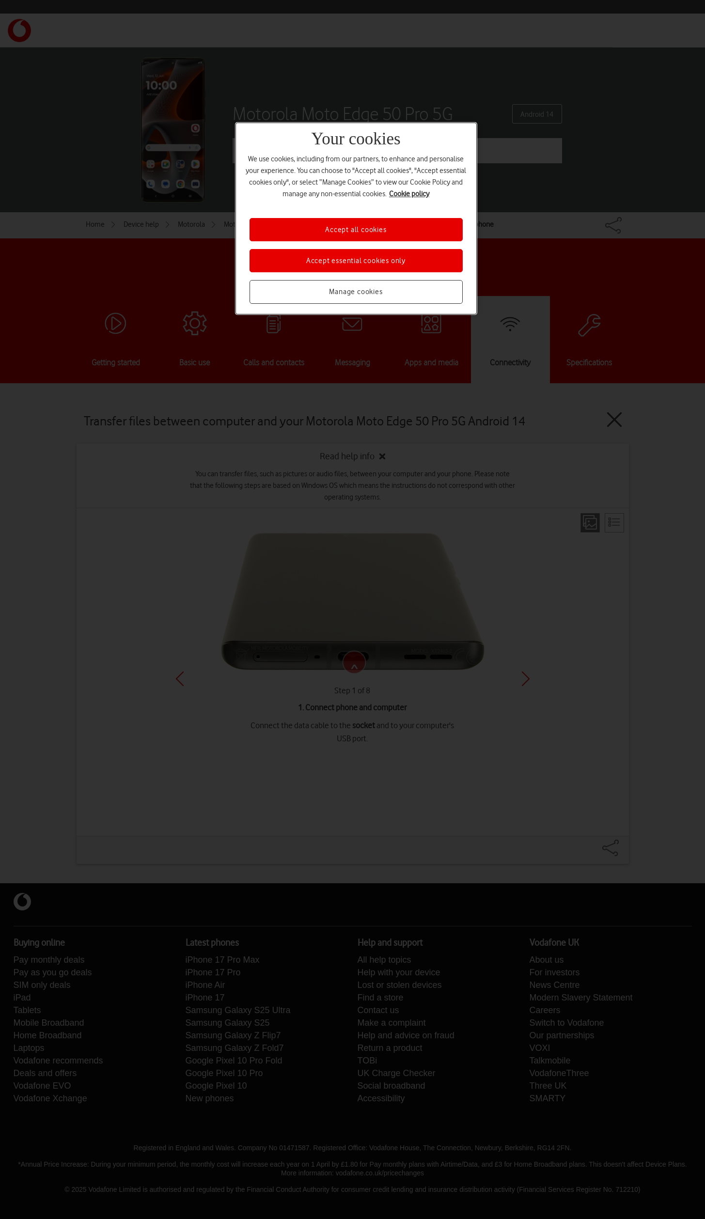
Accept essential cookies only (356, 260)
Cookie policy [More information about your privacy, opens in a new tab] (409, 193)
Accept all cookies (355, 229)
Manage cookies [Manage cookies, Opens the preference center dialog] (355, 291)
